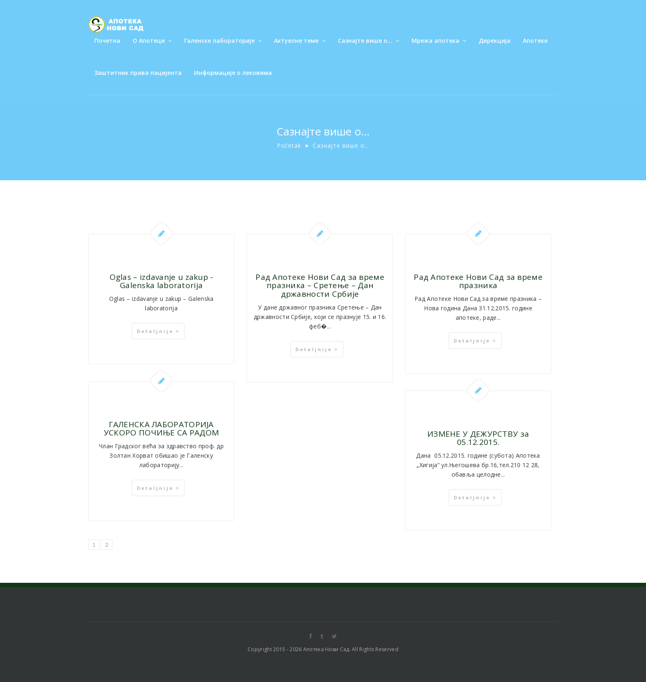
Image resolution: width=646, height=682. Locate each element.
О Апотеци (152, 40)
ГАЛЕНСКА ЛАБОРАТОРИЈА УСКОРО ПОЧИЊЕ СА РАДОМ (161, 428)
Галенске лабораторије (223, 40)
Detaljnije (158, 331)
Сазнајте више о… (368, 40)
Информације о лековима (233, 73)
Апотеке (535, 40)
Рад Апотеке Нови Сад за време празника (478, 281)
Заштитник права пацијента (138, 73)
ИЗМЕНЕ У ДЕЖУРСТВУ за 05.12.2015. (478, 438)
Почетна (107, 40)
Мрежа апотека (439, 40)
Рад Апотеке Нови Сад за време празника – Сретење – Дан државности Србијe (320, 286)
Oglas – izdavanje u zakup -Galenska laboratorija (161, 281)
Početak (289, 145)
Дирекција (494, 40)
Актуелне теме (299, 40)
